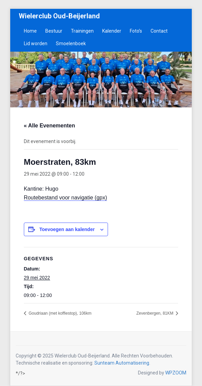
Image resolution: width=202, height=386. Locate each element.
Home (30, 31)
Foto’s (136, 31)
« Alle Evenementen (49, 125)
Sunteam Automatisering (121, 363)
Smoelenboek (71, 43)
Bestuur (53, 31)
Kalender (111, 31)
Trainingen (82, 31)
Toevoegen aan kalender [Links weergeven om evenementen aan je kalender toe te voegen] (67, 229)
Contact (159, 31)
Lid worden (35, 43)
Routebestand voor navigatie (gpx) (65, 197)
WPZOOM (175, 372)
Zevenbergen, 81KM (155, 313)
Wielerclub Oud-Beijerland (59, 16)
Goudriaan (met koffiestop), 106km (60, 313)
